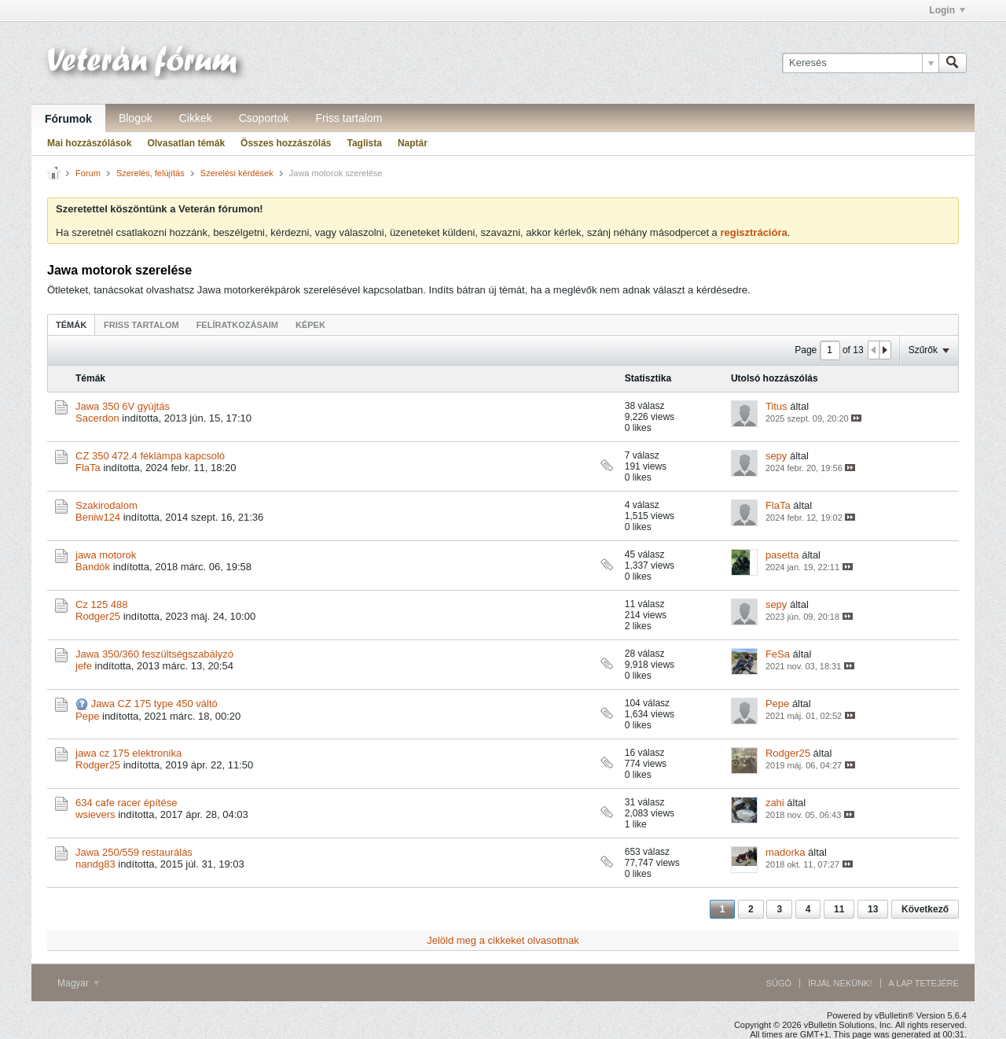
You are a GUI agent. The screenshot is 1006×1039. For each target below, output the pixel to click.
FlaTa (88, 467)
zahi (775, 803)
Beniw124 (97, 517)
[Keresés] (860, 63)
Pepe (87, 716)
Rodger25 (97, 616)
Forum (88, 173)
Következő (925, 909)
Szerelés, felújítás (150, 173)
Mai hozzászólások (89, 143)
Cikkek (195, 118)
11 (839, 909)
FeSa (778, 654)
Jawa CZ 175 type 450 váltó (154, 703)
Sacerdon (97, 418)
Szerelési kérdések (237, 173)
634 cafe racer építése (126, 803)
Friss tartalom (349, 118)
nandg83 (95, 864)
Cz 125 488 (101, 604)
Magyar (78, 983)
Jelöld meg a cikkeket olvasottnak (503, 940)
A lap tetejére (924, 983)
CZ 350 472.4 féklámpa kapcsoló (150, 456)
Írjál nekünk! (840, 983)
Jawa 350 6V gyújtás (122, 406)
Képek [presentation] (310, 325)
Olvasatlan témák (186, 143)
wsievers (95, 814)
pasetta (782, 555)
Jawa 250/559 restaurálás (134, 852)
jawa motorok (105, 555)
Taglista (364, 143)
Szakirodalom (106, 505)
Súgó (778, 983)
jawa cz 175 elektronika (128, 753)
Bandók (92, 567)
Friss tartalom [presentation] (141, 325)
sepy (776, 456)
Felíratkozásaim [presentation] (237, 325)
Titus (777, 406)
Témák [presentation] (71, 325)
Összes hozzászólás (285, 143)
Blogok (135, 118)
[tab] (71, 324)
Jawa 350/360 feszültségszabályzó (154, 654)
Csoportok (264, 118)
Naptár (413, 143)
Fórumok (68, 118)
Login (947, 10)
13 (873, 909)
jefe (83, 666)
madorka (786, 852)
